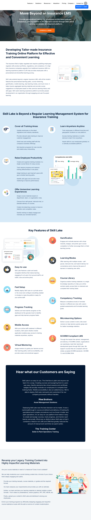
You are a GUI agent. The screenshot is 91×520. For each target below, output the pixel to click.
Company (71, 3)
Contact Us (79, 3)
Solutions (38, 3)
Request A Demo (81, 7)
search (85, 3)
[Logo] (10, 5)
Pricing (64, 3)
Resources (48, 3)
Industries (56, 3)
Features (30, 3)
